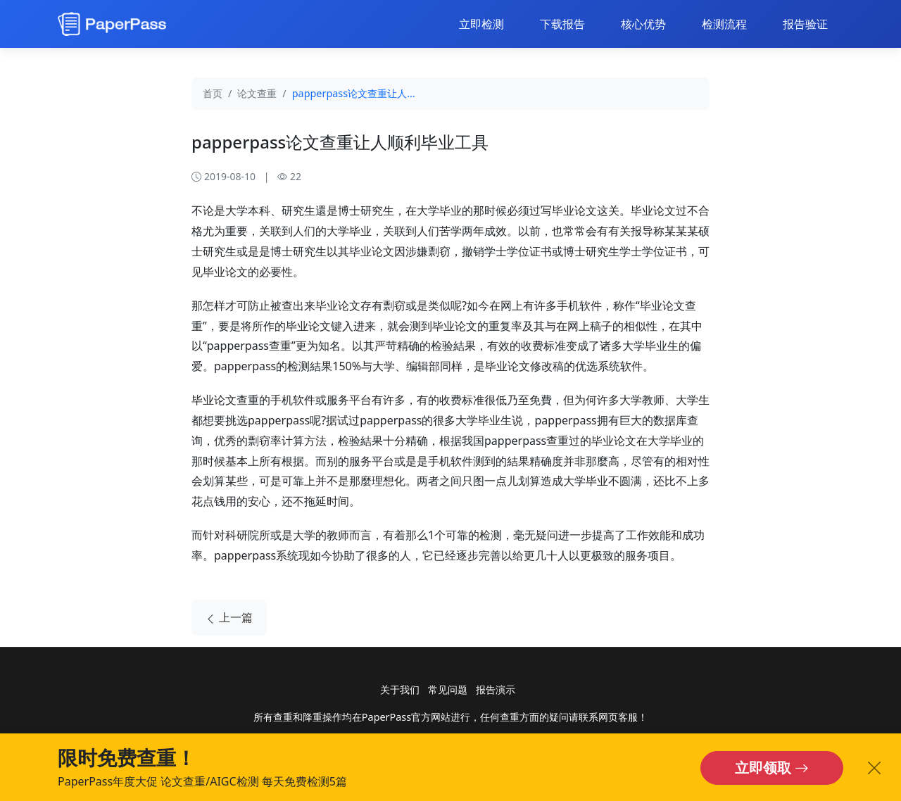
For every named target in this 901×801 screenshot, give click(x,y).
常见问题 (447, 689)
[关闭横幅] (874, 768)
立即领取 (772, 767)
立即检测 (481, 24)
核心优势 (643, 24)
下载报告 (562, 24)
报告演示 (495, 689)
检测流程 (724, 24)
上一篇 (229, 618)
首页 (212, 93)
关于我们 (400, 689)
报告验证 (805, 24)
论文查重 (257, 93)
